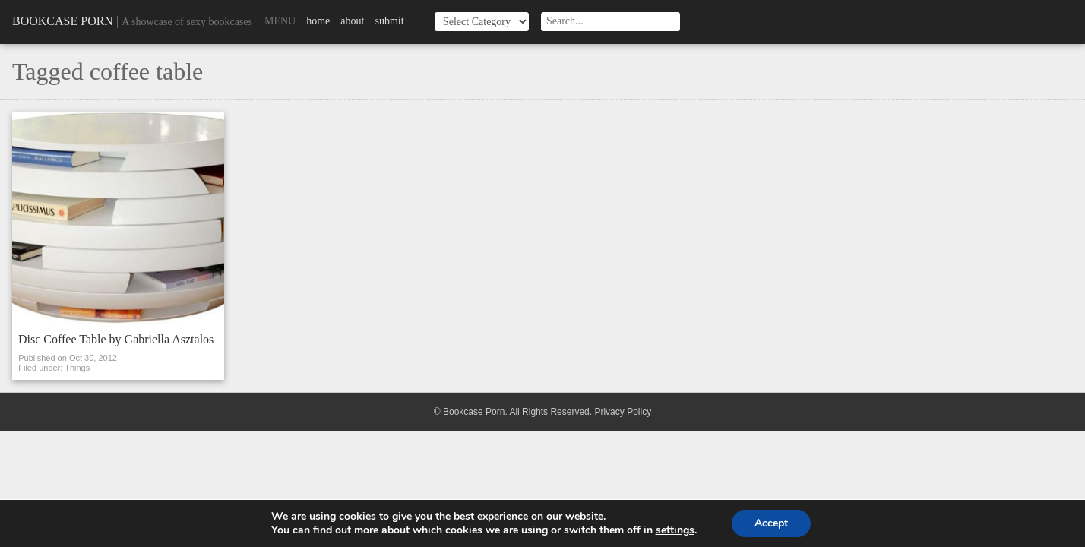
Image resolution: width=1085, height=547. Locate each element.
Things (77, 367)
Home (318, 21)
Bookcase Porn (62, 20)
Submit (389, 21)
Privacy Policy (622, 411)
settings (675, 530)
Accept (771, 523)
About (352, 21)
